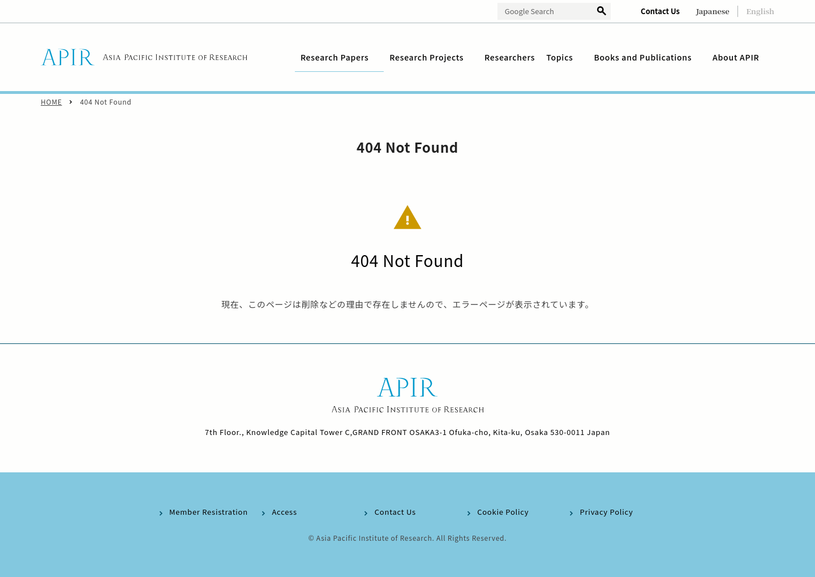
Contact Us (660, 11)
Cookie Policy (503, 511)
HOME (51, 101)
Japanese (713, 11)
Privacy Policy (606, 511)
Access (284, 511)
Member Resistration (208, 511)
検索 (602, 11)
